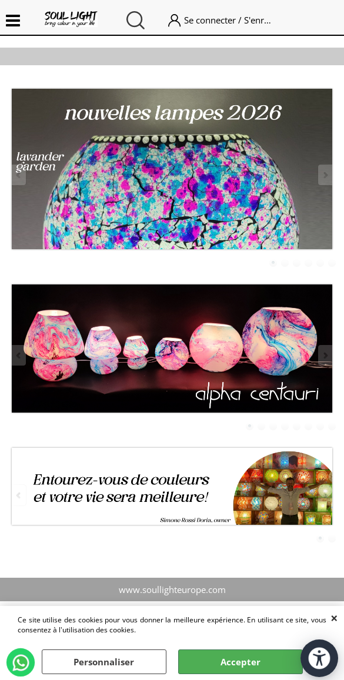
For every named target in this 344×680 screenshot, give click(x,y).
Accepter (240, 662)
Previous (19, 175)
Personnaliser (104, 662)
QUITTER (334, 618)
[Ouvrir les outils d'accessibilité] (319, 658)
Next (324, 175)
